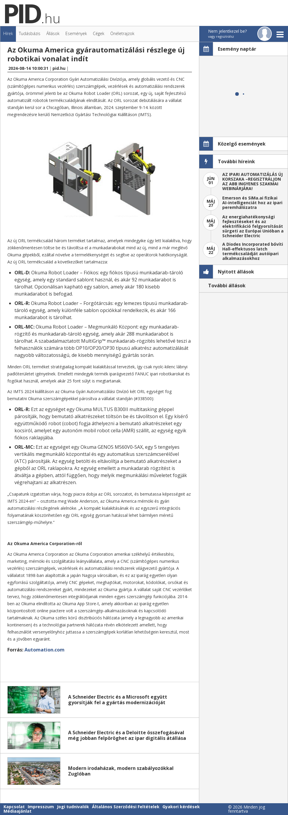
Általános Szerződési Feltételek (125, 806)
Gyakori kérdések (181, 806)
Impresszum (41, 806)
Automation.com (44, 649)
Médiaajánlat (18, 811)
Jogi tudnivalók (73, 806)
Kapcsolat (14, 806)
